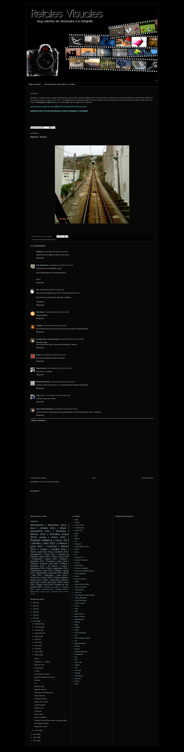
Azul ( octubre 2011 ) (44, 528)
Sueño (36, 659)
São (37, 290)
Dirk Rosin (40, 312)
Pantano (37, 680)
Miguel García (41, 368)
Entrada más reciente (38, 478)
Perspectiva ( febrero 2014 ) (47, 239)
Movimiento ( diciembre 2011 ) (49, 525)
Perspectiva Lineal (40, 726)
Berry (77, 533)
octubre (37, 630)
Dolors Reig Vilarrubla (44, 409)
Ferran (77, 563)
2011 (35, 740)
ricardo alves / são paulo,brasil (47, 339)
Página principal (34, 84)
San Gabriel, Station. (41, 723)
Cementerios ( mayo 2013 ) (42, 571)
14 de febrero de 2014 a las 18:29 (52, 290)
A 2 (35, 683)
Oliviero (77, 627)
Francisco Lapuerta (81, 568)
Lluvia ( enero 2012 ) (54, 537)
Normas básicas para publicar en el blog (59, 84)
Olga (76, 625)
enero (37, 730)
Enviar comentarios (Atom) (49, 482)
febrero (37, 655)
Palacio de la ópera (41, 702)
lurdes (38, 355)
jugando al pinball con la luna (44, 677)
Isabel (77, 581)
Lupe (76, 608)
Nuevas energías (40, 717)
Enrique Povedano (81, 560)
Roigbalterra (79, 654)
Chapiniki (78, 544)
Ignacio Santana (80, 579)
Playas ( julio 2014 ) (45, 585)
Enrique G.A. (79, 557)
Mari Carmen (79, 614)
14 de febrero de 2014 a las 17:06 (61, 265)
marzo (37, 652)
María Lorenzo (80, 616)
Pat (76, 635)
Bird (76, 536)
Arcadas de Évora (40, 699)
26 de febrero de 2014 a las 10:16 (65, 409)
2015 (35, 618)
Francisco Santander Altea (84, 571)
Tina (76, 668)
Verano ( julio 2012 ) (39, 552)
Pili (76, 641)
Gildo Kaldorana (80, 573)
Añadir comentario (38, 420)
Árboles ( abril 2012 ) (44, 543)
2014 (35, 621)
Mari (76, 611)
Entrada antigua (147, 478)
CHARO (39, 325)
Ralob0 (77, 646)
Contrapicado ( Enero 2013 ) (43, 554)
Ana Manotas (79, 528)
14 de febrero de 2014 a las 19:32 (55, 325)
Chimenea (38, 711)
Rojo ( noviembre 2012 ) (58, 552)
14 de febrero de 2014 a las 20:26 (72, 339)
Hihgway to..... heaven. (42, 662)
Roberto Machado (81, 652)
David (77, 549)
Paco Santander (80, 633)
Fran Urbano (79, 565)
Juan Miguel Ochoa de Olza (84, 595)
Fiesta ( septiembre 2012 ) (57, 568)
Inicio (94, 478)
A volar (36, 671)
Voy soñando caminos (42, 674)
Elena (77, 552)
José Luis (78, 592)
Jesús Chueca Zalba (82, 584)
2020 (35, 609)
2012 (35, 737)
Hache (77, 576)
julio (36, 639)
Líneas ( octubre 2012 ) (54, 549)
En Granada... (39, 668)
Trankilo (77, 673)
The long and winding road (43, 692)
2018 (35, 615)
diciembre (38, 624)
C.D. (76, 541)
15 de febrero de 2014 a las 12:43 (54, 355)
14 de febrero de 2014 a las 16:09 (56, 252)
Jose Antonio (79, 590)
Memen (77, 622)
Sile (76, 660)
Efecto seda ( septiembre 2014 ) (52, 591)
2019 (35, 612)
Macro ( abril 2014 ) (52, 580)
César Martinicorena (82, 547)
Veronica (78, 678)
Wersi (77, 684)
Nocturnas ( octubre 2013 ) (41, 578)
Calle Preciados (39, 705)
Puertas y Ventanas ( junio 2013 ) (45, 564)
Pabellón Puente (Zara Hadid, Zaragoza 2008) (50, 720)
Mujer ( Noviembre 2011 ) (49, 529)
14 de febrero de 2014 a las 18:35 (57, 312)
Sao (76, 657)
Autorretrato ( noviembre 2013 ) (49, 573)
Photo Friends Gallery (82, 638)
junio (36, 642)
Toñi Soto (78, 670)
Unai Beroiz (79, 676)
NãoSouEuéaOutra (43, 382)
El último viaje (39, 686)
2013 (35, 734)
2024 (35, 603)
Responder (40, 258)
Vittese (77, 681)
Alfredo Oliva (79, 525)
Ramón (77, 649)
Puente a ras (38, 708)
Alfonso (77, 522)
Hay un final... (39, 714)
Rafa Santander (80, 643)
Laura (77, 606)
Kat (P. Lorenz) (80, 603)
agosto (37, 636)
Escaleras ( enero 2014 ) (57, 561)
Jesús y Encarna (80, 587)
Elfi (76, 555)
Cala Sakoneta (39, 696)
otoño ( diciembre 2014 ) (45, 589)
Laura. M (39, 395)
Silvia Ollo (78, 662)
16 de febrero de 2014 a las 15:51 (58, 395)
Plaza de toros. (39, 665)
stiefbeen (39, 252)
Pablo (77, 630)
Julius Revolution (81, 600)
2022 (35, 606)
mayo (37, 645)
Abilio (77, 520)
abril (36, 648)
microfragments (42, 265)
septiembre (39, 633)
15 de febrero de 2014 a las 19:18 (59, 368)
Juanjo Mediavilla (81, 598)
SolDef (77, 665)
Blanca (77, 538)
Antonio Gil (79, 530)
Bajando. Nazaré (40, 689)
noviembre (38, 627)
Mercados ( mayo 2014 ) (57, 575)
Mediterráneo (79, 619)
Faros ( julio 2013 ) (49, 582)
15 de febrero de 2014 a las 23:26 (63, 382)
